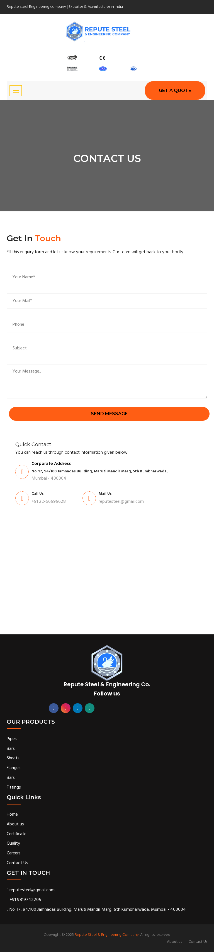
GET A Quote (175, 90)
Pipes (12, 739)
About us (15, 824)
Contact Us (17, 863)
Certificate (16, 834)
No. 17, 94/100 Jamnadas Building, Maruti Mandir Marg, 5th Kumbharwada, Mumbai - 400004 (96, 910)
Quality (13, 843)
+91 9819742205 (24, 900)
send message (109, 413)
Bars (11, 749)
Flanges (14, 768)
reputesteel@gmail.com (31, 890)
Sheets (13, 758)
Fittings (14, 787)
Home (12, 814)
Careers (14, 853)
